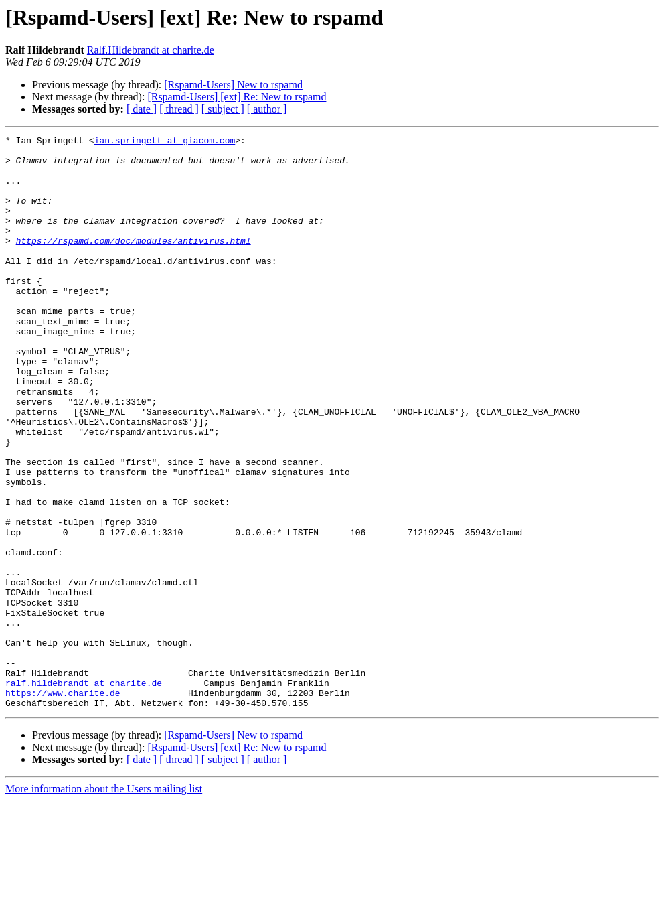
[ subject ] (222, 109)
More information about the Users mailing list (103, 903)
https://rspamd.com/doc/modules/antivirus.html (133, 263)
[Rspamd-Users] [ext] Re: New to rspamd (236, 96)
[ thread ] (179, 109)
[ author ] (267, 109)
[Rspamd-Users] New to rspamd (233, 84)
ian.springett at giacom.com (165, 142)
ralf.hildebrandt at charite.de (83, 793)
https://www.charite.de (62, 805)
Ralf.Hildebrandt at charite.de (150, 50)
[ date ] (142, 109)
